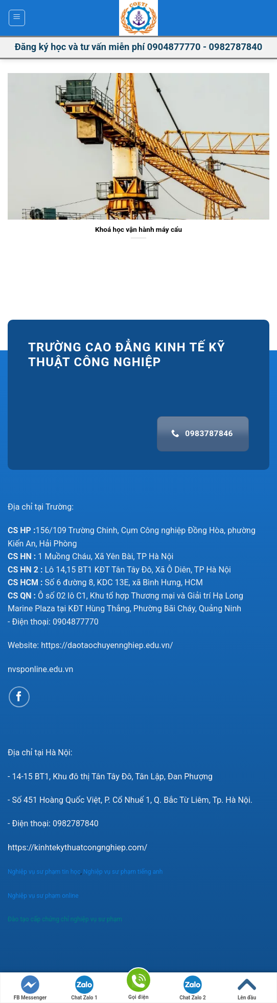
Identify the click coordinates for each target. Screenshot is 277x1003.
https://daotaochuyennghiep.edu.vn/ (107, 645)
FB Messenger (30, 987)
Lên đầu (247, 987)
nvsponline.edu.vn (40, 669)
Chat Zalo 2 (192, 987)
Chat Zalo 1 (84, 987)
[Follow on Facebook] (19, 696)
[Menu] (17, 18)
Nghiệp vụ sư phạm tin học (44, 871)
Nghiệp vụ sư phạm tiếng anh (124, 871)
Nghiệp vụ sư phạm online (43, 895)
